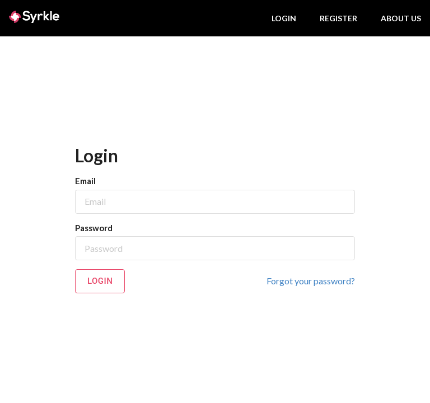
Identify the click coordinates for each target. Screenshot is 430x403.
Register (338, 18)
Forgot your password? (311, 280)
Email (85, 181)
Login (284, 18)
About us (401, 18)
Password (94, 228)
